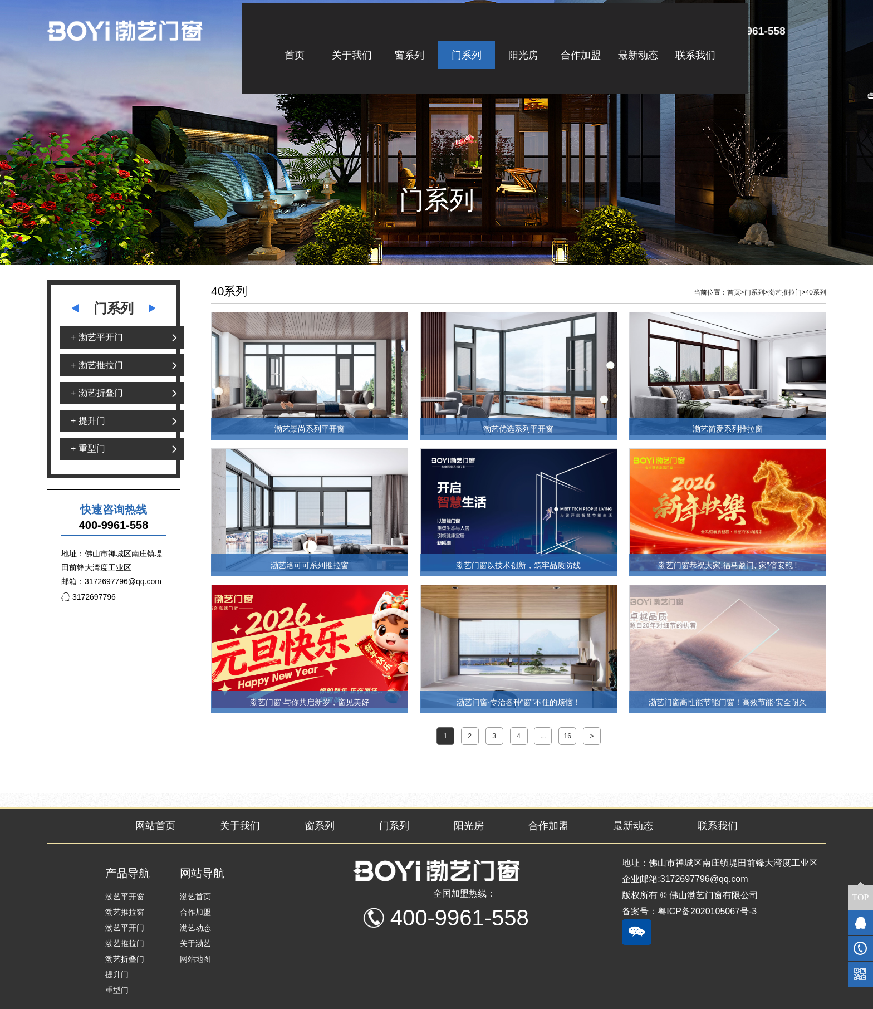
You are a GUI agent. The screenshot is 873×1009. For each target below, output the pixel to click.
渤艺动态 (195, 927)
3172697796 (88, 596)
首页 (735, 292)
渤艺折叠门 (124, 958)
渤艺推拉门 (785, 292)
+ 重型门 (88, 448)
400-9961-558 (752, 31)
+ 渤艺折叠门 (97, 393)
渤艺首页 (195, 896)
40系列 (816, 292)
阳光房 (469, 825)
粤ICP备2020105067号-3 (707, 911)
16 (567, 736)
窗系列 (320, 825)
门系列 (754, 292)
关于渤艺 (195, 943)
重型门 (117, 990)
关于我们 (240, 825)
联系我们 (718, 825)
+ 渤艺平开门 (97, 337)
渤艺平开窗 (124, 896)
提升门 (117, 974)
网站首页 (155, 825)
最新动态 (633, 825)
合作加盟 (548, 825)
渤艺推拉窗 (124, 912)
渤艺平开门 (124, 927)
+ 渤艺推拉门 (97, 365)
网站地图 (195, 958)
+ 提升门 (88, 420)
